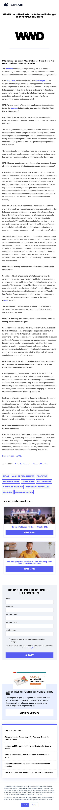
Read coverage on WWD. (12, 456)
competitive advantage (37, 487)
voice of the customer (23, 476)
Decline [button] (34, 805)
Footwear (42, 476)
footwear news (11, 481)
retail (6, 476)
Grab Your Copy (29, 712)
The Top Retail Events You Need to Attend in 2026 (29, 527)
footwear (14, 108)
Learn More (29, 532)
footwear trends (24, 492)
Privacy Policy (31, 648)
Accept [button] (25, 805)
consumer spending (13, 487)
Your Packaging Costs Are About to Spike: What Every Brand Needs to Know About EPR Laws (29, 562)
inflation (8, 492)
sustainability (44, 481)
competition (28, 481)
